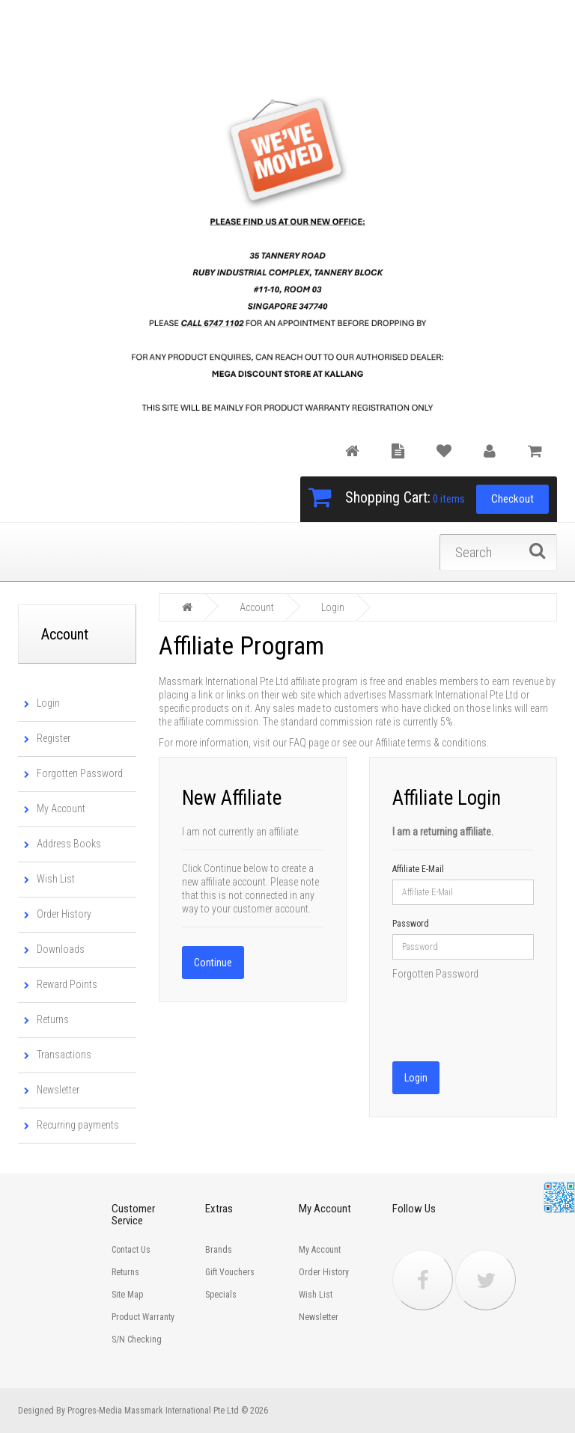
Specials (221, 1294)
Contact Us (131, 1250)
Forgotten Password (77, 773)
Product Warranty (143, 1317)
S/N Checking (137, 1339)
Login (46, 703)
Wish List (53, 879)
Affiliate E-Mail (418, 867)
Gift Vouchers (230, 1272)
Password (410, 922)
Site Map (127, 1294)
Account (257, 607)
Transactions (61, 1055)
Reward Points (64, 984)
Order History (61, 914)
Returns (50, 1019)
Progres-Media (94, 1410)
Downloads (58, 949)
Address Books (66, 844)
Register (51, 738)
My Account (58, 808)
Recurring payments (75, 1125)
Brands (218, 1250)
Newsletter (55, 1090)
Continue (213, 961)
